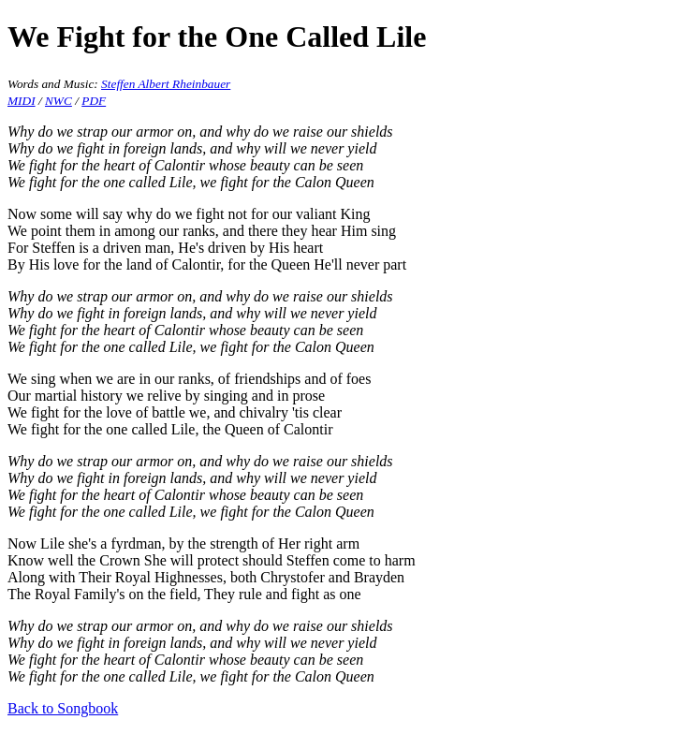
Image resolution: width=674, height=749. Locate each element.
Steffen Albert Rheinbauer (165, 84)
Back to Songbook (62, 708)
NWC (58, 101)
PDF (93, 101)
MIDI (21, 101)
